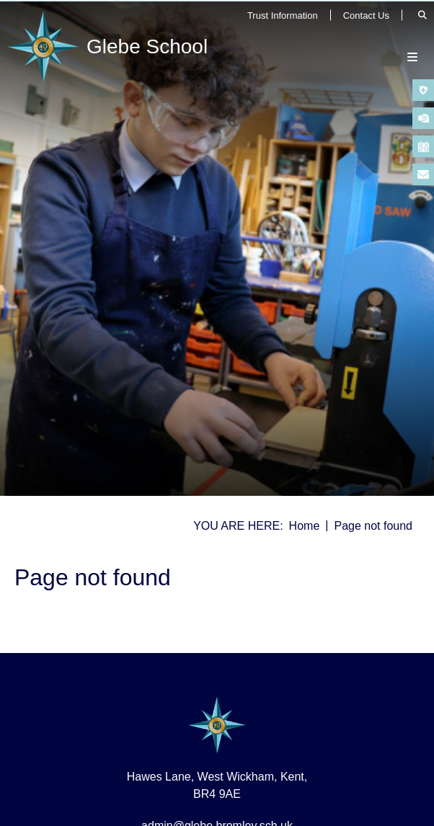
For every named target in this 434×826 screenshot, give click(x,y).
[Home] (111, 47)
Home (304, 526)
